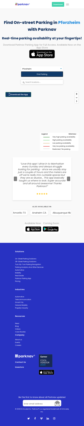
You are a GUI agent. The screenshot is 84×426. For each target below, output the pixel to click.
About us (18, 340)
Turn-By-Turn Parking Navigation (28, 264)
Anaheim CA (41, 212)
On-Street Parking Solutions (25, 259)
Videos (17, 329)
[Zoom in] (76, 94)
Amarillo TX (20, 212)
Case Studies (20, 332)
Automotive (19, 270)
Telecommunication (23, 299)
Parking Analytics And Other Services (29, 267)
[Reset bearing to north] (76, 101)
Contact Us (20, 362)
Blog (17, 326)
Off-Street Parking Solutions (25, 261)
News (17, 323)
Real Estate (19, 276)
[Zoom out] (76, 98)
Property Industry (21, 308)
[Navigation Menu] (67, 4)
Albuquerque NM (63, 212)
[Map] (42, 123)
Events (17, 342)
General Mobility (21, 305)
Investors (19, 367)
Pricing (17, 281)
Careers (18, 345)
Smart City (19, 302)
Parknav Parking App (23, 278)
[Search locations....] (42, 82)
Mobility (18, 273)
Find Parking (42, 74)
